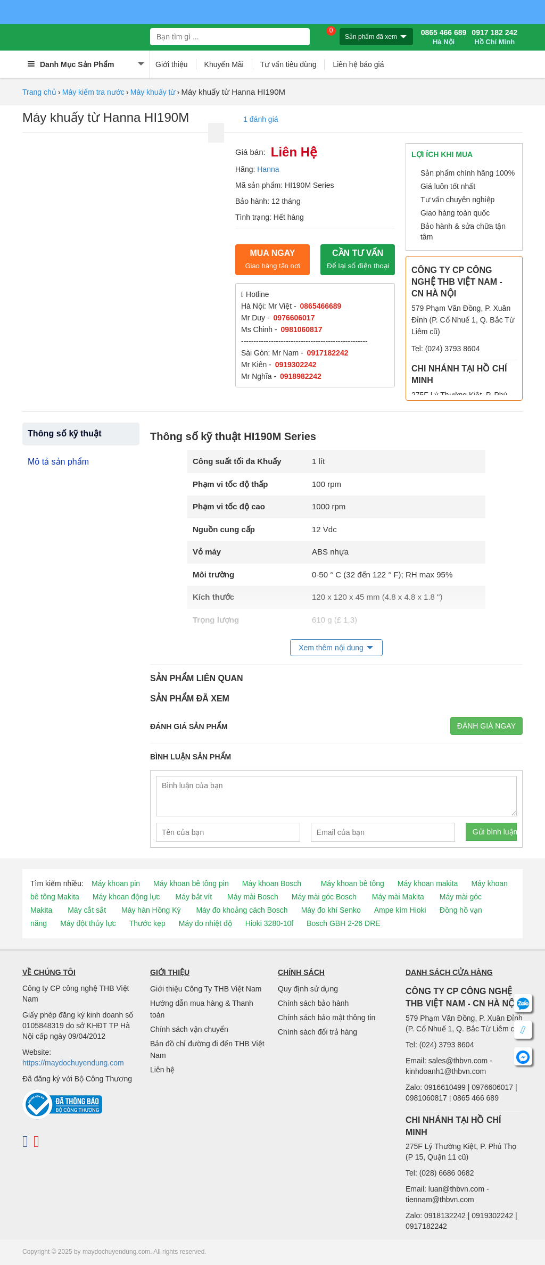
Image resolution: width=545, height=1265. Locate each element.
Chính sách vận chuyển (189, 1029)
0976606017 (294, 317)
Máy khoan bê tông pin (191, 883)
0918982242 (300, 376)
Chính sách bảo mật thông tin (326, 1017)
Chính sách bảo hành (313, 1003)
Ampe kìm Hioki (400, 910)
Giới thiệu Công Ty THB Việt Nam (205, 989)
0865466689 (321, 306)
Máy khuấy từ (153, 92)
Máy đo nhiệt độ (205, 923)
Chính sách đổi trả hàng (317, 1032)
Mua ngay (272, 259)
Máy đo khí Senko (331, 910)
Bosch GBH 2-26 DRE (344, 923)
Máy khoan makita (428, 883)
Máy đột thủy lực (88, 923)
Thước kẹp (147, 923)
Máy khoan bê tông (352, 883)
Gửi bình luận (495, 832)
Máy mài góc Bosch (324, 896)
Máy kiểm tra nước (93, 92)
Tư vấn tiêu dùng (288, 64)
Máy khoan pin (116, 883)
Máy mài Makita (398, 896)
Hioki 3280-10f (269, 923)
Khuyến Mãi (224, 64)
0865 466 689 (444, 37)
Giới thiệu (171, 64)
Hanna (268, 169)
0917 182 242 (494, 37)
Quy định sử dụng (308, 989)
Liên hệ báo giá (358, 64)
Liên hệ (162, 1069)
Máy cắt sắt (87, 910)
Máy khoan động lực (126, 896)
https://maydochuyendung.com (73, 1063)
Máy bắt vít (193, 896)
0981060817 (302, 329)
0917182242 (328, 353)
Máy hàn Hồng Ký (151, 910)
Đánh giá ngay (486, 726)
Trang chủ (39, 92)
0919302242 (296, 364)
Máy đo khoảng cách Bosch (241, 910)
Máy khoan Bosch (271, 883)
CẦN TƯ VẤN (358, 259)
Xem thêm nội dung (331, 647)
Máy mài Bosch (252, 896)
